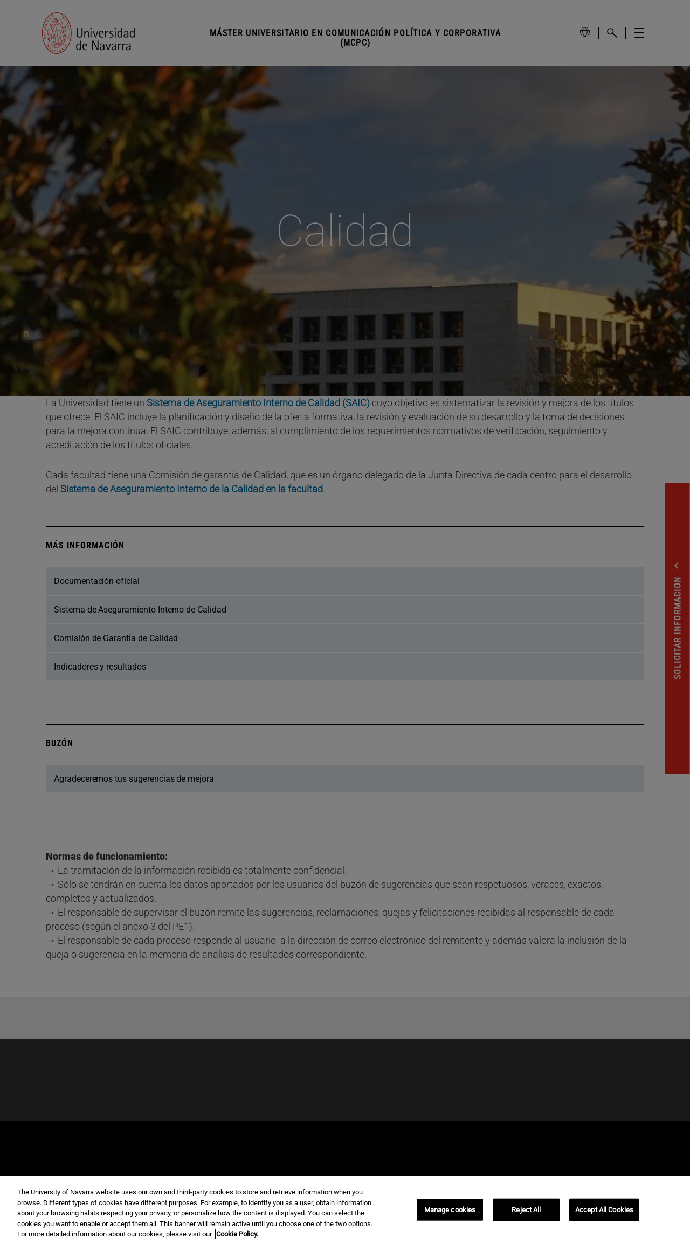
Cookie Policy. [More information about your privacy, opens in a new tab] (237, 1234)
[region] (345, 1210)
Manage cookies (450, 1210)
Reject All (526, 1210)
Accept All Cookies (604, 1210)
